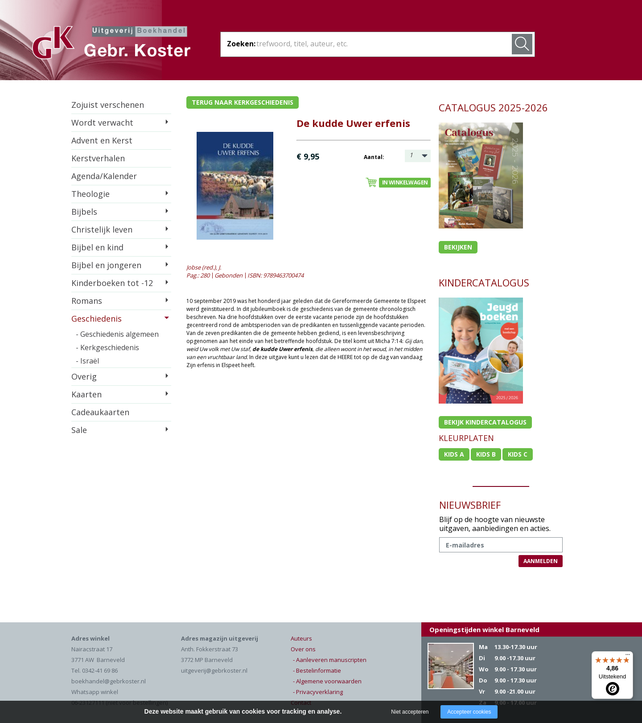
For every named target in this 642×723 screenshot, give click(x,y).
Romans (86, 300)
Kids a (454, 454)
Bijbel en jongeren (106, 265)
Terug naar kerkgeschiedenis (242, 102)
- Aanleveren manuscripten (329, 660)
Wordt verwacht (102, 122)
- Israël (87, 361)
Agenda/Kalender (104, 176)
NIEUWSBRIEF (470, 504)
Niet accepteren (409, 712)
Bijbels (84, 211)
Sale (79, 430)
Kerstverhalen (98, 158)
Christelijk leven (101, 229)
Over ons (303, 649)
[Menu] (627, 656)
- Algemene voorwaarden (327, 681)
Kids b (486, 454)
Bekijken (458, 247)
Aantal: (374, 157)
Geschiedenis (96, 318)
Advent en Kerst (101, 140)
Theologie (90, 193)
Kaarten (86, 394)
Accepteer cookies (469, 712)
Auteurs (301, 638)
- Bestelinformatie (317, 670)
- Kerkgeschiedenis (107, 347)
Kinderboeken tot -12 (112, 283)
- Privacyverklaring (318, 692)
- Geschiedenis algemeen (117, 334)
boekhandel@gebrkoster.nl (108, 681)
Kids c (517, 454)
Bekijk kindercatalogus (485, 422)
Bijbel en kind (97, 247)
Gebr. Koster (111, 44)
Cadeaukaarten (100, 412)
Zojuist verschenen (107, 104)
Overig (84, 376)
